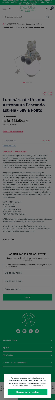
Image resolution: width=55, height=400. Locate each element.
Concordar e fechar (27, 392)
